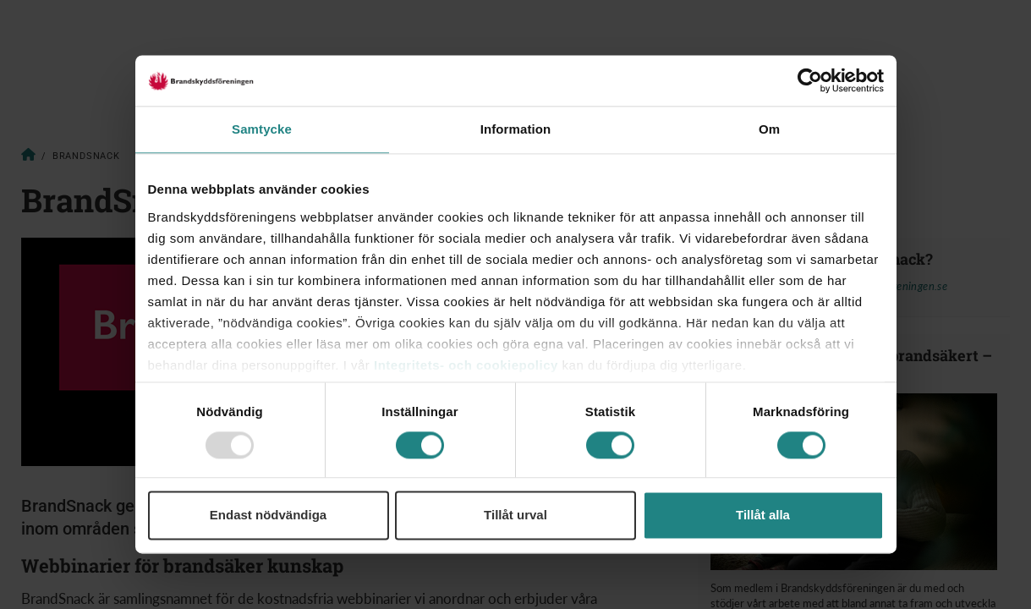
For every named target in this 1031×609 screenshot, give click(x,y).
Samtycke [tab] (262, 129)
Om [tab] (769, 129)
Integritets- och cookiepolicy (466, 365)
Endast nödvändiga (268, 515)
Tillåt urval (515, 515)
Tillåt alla (763, 515)
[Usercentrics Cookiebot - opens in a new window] (810, 80)
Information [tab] (515, 129)
